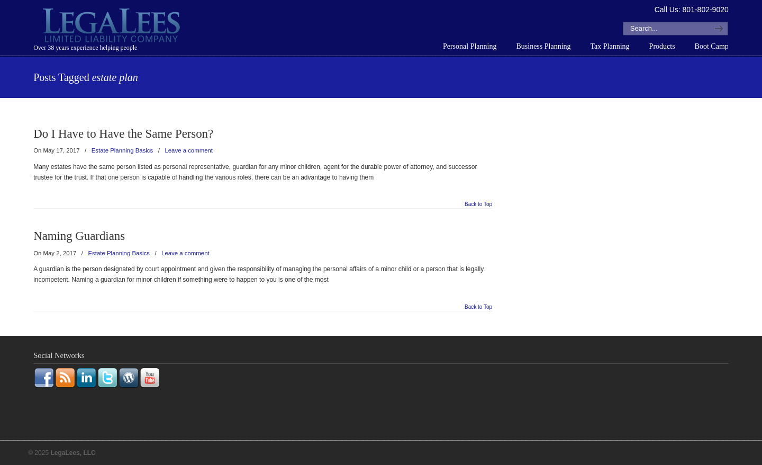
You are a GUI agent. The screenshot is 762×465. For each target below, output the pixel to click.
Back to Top (478, 204)
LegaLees (112, 27)
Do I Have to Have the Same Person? (123, 133)
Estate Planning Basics (122, 150)
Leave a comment (189, 150)
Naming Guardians (79, 236)
